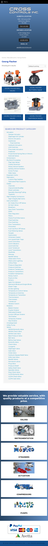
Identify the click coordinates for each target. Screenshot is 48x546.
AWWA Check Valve (15, 331)
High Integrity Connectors (15, 196)
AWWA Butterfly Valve (16, 329)
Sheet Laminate (13, 190)
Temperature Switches (16, 293)
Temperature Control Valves (18, 291)
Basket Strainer (13, 308)
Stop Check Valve (14, 372)
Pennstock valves (14, 361)
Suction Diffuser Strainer (16, 314)
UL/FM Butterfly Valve (15, 374)
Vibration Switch (13, 304)
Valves (9, 327)
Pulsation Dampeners (15, 273)
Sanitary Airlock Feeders (16, 169)
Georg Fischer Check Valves (12, 117)
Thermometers (13, 297)
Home (4, 57)
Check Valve (12, 344)
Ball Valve (11, 338)
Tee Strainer (12, 316)
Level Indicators (13, 243)
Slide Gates (12, 173)
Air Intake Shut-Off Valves (17, 203)
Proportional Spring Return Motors (20, 154)
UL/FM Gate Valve (14, 379)
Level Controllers (14, 241)
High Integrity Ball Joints (16, 199)
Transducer (12, 301)
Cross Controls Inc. (17, 543)
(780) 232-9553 (24, 26)
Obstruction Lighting (15, 261)
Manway (11, 254)
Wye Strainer (12, 321)
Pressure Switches (14, 267)
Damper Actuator (14, 134)
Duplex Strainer (13, 310)
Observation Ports (14, 258)
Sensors (11, 280)
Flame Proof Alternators (16, 218)
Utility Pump (11, 325)
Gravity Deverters (14, 164)
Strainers (10, 306)
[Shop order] (37, 66)
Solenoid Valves (13, 156)
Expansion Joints (12, 175)
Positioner (11, 151)
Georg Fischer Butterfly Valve (35, 89)
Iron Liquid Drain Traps (16, 239)
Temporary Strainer (14, 318)
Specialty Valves (13, 370)
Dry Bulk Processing (13, 160)
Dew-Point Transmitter (16, 209)
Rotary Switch (13, 276)
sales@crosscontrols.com (24, 47)
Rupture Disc (12, 278)
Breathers (11, 207)
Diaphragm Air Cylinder (16, 136)
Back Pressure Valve (15, 336)
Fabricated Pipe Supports (17, 181)
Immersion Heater (14, 237)
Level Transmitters (14, 250)
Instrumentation (12, 201)
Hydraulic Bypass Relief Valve (18, 355)
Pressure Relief (13, 366)
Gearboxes (12, 141)
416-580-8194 (24, 40)
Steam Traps (12, 286)
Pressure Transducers (15, 269)
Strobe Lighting (13, 289)
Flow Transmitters (14, 224)
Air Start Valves (13, 205)
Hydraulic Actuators (15, 145)
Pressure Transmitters (15, 271)
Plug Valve (12, 363)
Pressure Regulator (15, 265)
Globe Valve (12, 353)
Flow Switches (13, 222)
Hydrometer (12, 235)
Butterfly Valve (13, 342)
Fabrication (10, 177)
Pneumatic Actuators (15, 149)
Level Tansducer (14, 248)
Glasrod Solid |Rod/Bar (16, 188)
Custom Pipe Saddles (15, 179)
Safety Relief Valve (14, 368)
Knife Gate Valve (13, 357)
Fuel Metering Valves (15, 231)
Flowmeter (12, 226)
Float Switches (15, 143)
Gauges (11, 233)
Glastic (9, 183)
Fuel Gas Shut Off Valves (16, 229)
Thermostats (12, 299)
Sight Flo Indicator (14, 282)
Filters (10, 216)
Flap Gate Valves (14, 162)
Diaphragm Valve (14, 348)
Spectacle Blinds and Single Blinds (20, 284)
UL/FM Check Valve (14, 376)
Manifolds (11, 252)
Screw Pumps (13, 171)
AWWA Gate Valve (14, 333)
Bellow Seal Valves (14, 340)
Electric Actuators (14, 139)
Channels (11, 186)
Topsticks (11, 194)
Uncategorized (12, 323)
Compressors (11, 158)
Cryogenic (11, 346)
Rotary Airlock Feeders (16, 166)
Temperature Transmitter (17, 295)
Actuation (10, 132)
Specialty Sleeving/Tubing (17, 192)
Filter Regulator (13, 214)
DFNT (10, 211)
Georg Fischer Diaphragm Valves (35, 117)
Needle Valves (13, 256)
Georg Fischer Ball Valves (12, 90)
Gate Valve (12, 351)
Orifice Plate (12, 263)
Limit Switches (13, 147)
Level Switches (13, 246)
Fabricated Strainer (14, 312)
